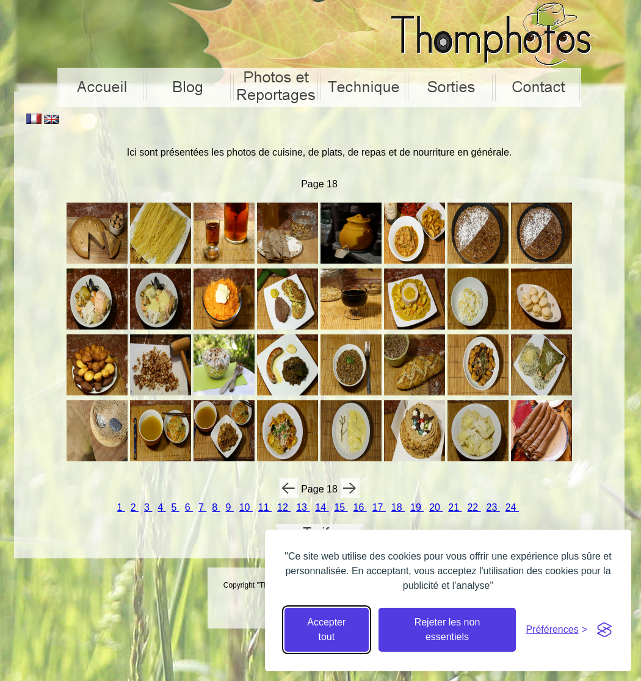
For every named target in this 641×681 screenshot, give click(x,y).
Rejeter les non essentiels (447, 629)
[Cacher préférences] (556, 629)
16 (360, 507)
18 (398, 507)
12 (284, 507)
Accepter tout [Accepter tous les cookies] (326, 629)
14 (321, 507)
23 (493, 507)
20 (436, 507)
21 (455, 507)
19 (417, 507)
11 (265, 507)
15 (340, 507)
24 (512, 507)
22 (473, 507)
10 (246, 507)
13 (303, 507)
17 (379, 507)
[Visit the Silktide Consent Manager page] (604, 629)
